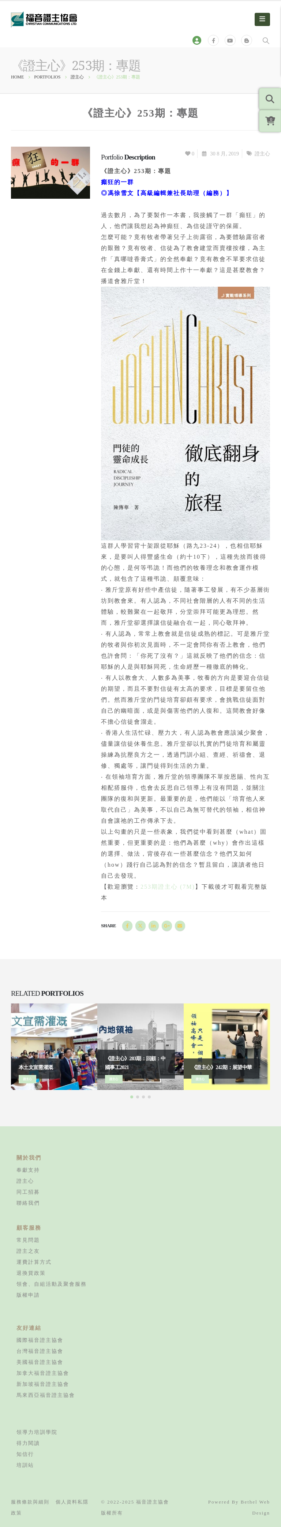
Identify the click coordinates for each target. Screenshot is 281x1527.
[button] (132, 1097)
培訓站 (25, 1465)
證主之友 (28, 1251)
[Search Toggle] (266, 40)
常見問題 (28, 1240)
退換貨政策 (31, 1273)
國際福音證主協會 (39, 1340)
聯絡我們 (28, 1203)
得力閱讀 (28, 1443)
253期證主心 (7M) (167, 887)
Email (180, 926)
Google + (167, 926)
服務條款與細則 (30, 1502)
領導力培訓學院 (36, 1432)
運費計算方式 (34, 1262)
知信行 (25, 1454)
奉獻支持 (28, 1170)
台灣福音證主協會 (39, 1351)
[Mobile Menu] (262, 19)
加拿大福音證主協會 (42, 1373)
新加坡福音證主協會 (42, 1384)
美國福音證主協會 (39, 1362)
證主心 (262, 154)
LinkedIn (154, 926)
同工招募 (28, 1192)
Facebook (127, 926)
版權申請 (28, 1295)
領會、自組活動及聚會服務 (51, 1284)
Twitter (140, 926)
